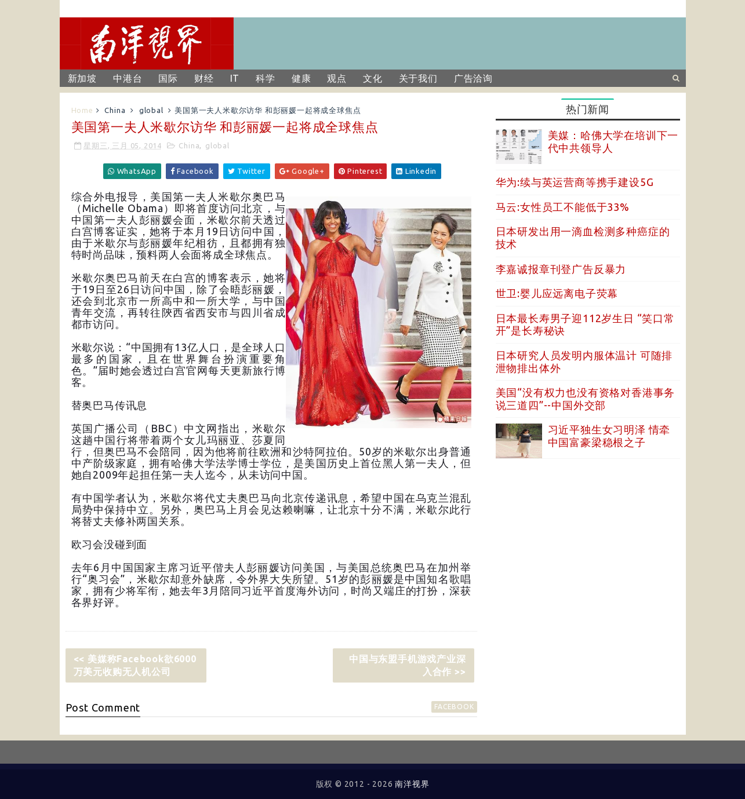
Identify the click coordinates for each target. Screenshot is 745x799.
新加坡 (82, 78)
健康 (301, 78)
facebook (454, 706)
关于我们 (418, 78)
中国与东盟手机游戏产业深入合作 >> (407, 665)
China (114, 110)
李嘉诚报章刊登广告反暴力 (561, 269)
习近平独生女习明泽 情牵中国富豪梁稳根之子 (609, 436)
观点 (337, 78)
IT (235, 78)
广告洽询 (473, 78)
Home (82, 110)
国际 (168, 78)
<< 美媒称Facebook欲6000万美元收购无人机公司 (135, 665)
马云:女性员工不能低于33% (563, 207)
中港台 (127, 78)
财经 (204, 78)
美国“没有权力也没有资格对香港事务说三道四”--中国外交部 (585, 398)
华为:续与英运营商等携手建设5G (575, 182)
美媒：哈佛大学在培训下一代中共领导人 (613, 141)
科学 (265, 78)
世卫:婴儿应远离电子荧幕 (557, 293)
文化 (373, 78)
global (151, 110)
